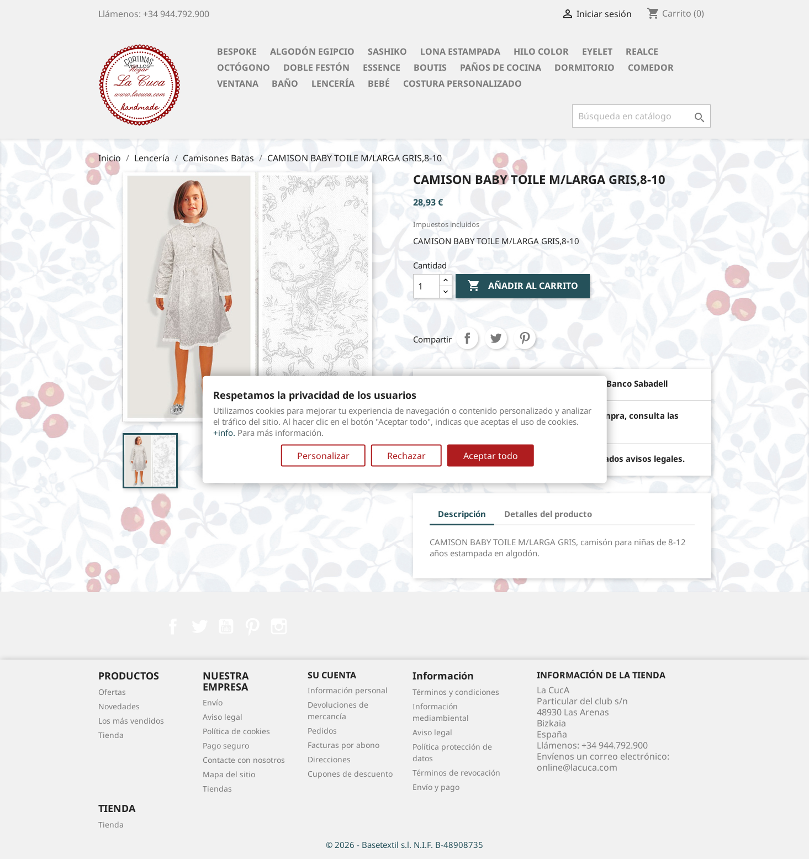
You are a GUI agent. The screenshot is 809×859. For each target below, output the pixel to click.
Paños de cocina (500, 67)
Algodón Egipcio (312, 51)
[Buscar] (641, 116)
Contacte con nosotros (244, 760)
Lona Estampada (460, 51)
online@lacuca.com (577, 767)
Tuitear (496, 338)
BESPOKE (237, 51)
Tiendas (217, 788)
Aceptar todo (490, 456)
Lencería (333, 83)
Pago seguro (226, 745)
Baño (285, 83)
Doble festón (316, 67)
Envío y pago (436, 787)
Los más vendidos (131, 720)
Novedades (119, 706)
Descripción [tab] (462, 513)
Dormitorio (584, 67)
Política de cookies (236, 731)
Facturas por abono (343, 745)
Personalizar (323, 456)
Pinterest (525, 338)
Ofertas (112, 692)
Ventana (237, 83)
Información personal (348, 690)
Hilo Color (541, 51)
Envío (213, 702)
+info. (224, 432)
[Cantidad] (426, 286)
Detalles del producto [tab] (548, 513)
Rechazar (406, 456)
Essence (381, 67)
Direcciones (329, 759)
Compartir (467, 338)
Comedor (651, 67)
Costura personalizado (462, 83)
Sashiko (387, 51)
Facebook (173, 626)
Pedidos (322, 730)
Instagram (279, 626)
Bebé (379, 83)
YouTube (226, 626)
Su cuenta (332, 675)
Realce (642, 51)
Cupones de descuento (350, 773)
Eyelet (597, 51)
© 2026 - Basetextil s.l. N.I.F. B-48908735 (404, 844)
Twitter (199, 626)
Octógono (243, 67)
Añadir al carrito (522, 286)
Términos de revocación (456, 772)
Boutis (430, 67)
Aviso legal (222, 717)
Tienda (111, 735)
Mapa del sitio (229, 774)
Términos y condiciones (456, 692)
